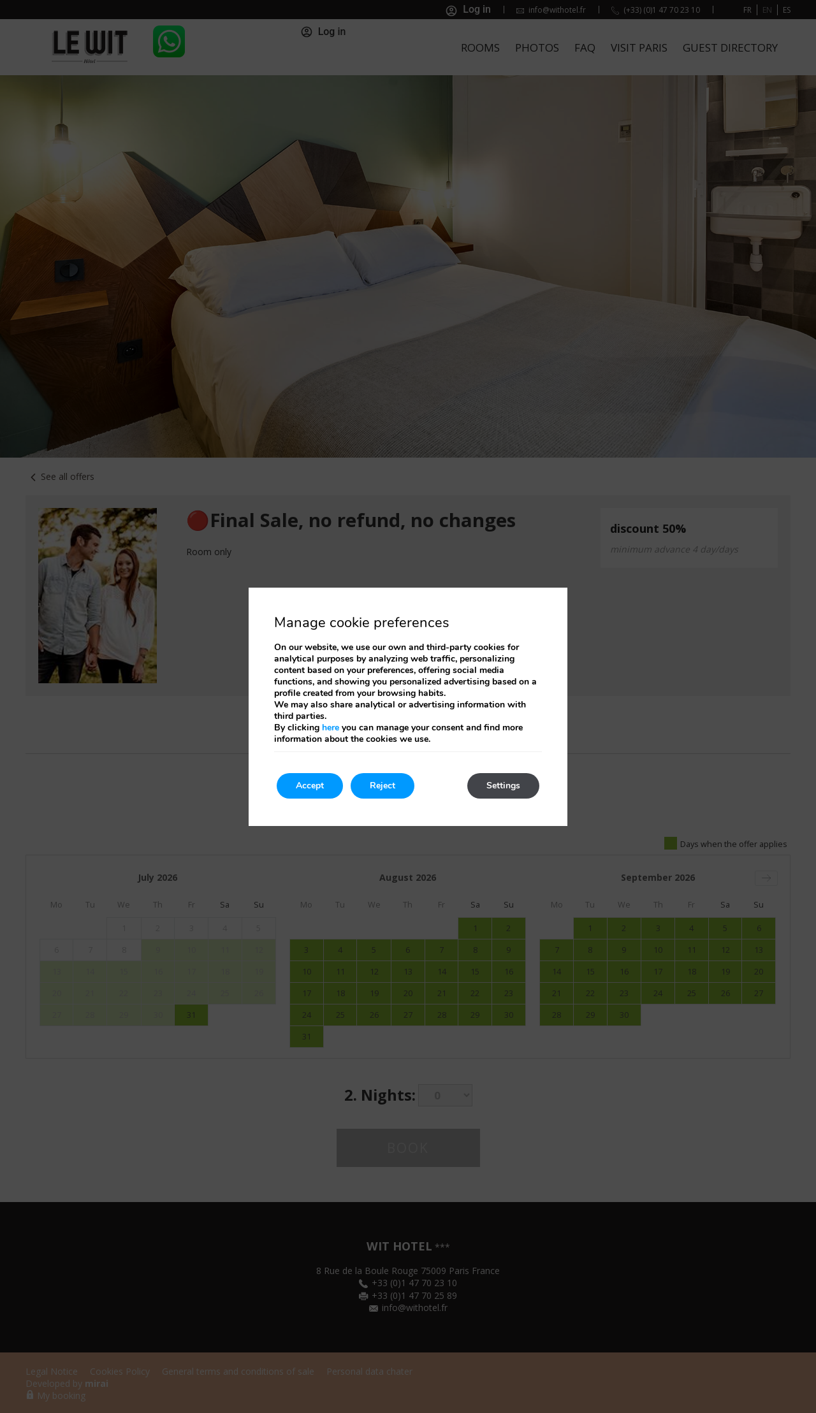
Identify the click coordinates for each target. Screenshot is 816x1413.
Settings (503, 785)
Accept (310, 785)
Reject (382, 785)
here (330, 727)
